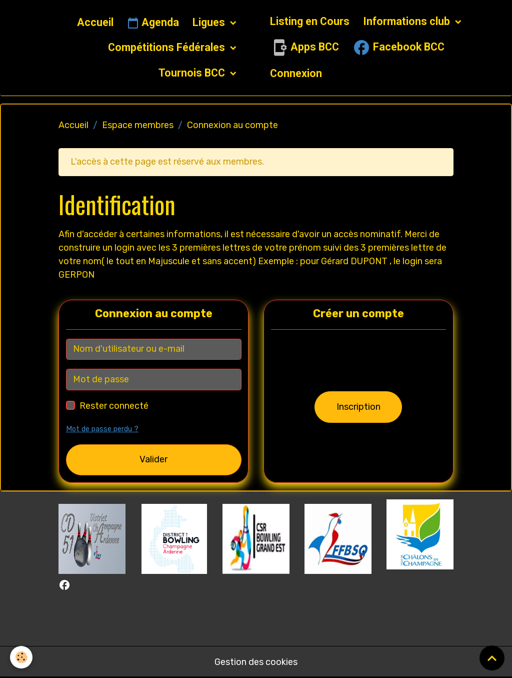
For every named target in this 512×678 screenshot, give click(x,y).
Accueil (95, 22)
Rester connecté (114, 405)
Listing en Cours (310, 21)
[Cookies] (21, 657)
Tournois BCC (193, 73)
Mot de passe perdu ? (102, 429)
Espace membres (138, 125)
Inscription (358, 406)
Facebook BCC (398, 48)
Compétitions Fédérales (168, 47)
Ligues (210, 22)
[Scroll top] (492, 657)
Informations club (407, 21)
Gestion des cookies (256, 661)
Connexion (296, 73)
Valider (154, 459)
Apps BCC (304, 48)
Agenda (153, 23)
